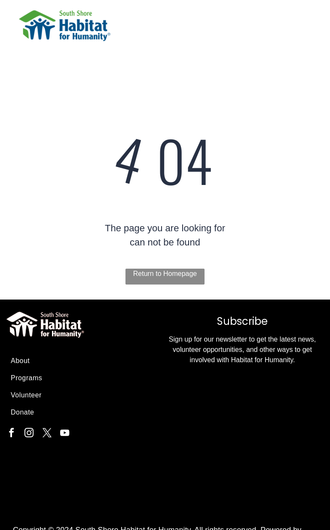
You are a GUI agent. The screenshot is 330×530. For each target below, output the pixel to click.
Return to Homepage (165, 273)
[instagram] (29, 434)
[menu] (311, 30)
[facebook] (11, 434)
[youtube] (65, 434)
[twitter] (47, 434)
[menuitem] (82, 360)
